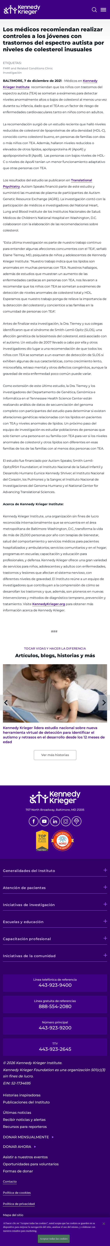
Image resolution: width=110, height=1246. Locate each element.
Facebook (34, 821)
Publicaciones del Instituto (26, 1102)
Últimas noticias (17, 1112)
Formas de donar (18, 1171)
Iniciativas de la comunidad (29, 956)
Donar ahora (17, 1147)
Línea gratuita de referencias (55, 1004)
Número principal (55, 1025)
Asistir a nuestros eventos (25, 1157)
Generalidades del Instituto (29, 871)
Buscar (94, 9)
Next (104, 702)
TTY (55, 1047)
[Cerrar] (103, 1223)
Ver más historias (55, 755)
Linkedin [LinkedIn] (55, 821)
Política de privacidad (19, 1204)
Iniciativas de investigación (29, 905)
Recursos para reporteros (25, 1127)
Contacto (10, 1181)
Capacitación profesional (27, 939)
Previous (6, 702)
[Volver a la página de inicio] (22, 10)
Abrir (103, 10)
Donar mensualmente (26, 1137)
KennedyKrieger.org (48, 604)
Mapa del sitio (13, 1215)
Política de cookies (17, 1192)
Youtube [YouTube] (44, 821)
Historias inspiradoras (21, 1095)
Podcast (76, 821)
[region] (55, 1231)
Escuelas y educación (23, 922)
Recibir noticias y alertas (24, 1120)
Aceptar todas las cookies (54, 1238)
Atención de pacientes (24, 888)
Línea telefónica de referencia (55, 983)
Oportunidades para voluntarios (31, 1164)
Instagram (66, 821)
